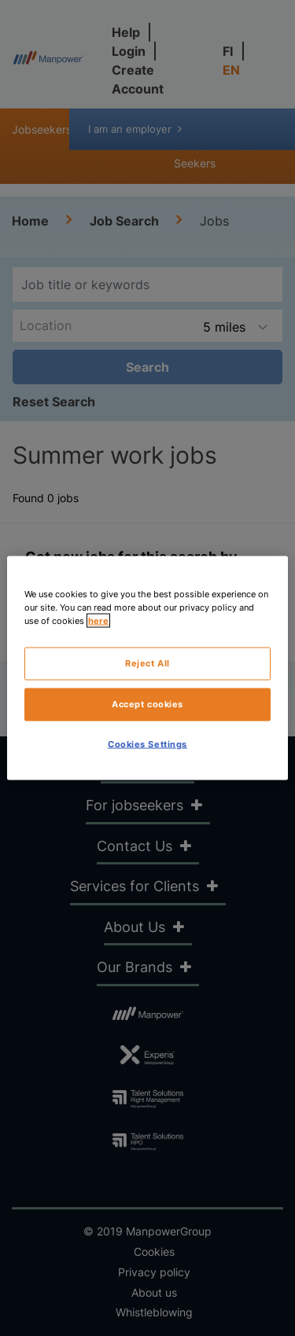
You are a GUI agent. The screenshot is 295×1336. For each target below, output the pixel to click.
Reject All (147, 663)
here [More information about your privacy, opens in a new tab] (98, 620)
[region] (147, 668)
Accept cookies (147, 704)
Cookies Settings (147, 744)
